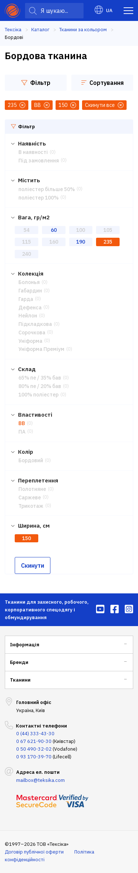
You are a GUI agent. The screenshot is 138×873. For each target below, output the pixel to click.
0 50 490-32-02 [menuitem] (34, 749)
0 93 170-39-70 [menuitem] (34, 757)
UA (104, 10)
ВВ (21, 423)
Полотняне (32, 489)
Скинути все (104, 105)
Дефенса (30, 307)
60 (54, 230)
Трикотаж (30, 506)
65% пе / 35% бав (39, 377)
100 (80, 230)
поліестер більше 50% (46, 189)
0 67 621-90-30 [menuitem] (34, 741)
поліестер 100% (38, 197)
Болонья (29, 282)
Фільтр (35, 82)
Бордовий (30, 460)
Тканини (20, 680)
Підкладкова (35, 324)
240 (26, 254)
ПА (21, 431)
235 (107, 241)
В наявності (33, 152)
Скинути (32, 565)
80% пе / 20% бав (39, 386)
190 (80, 241)
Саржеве (29, 497)
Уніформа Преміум (41, 349)
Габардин (30, 290)
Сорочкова (31, 332)
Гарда (25, 299)
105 (107, 230)
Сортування (102, 82)
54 (26, 230)
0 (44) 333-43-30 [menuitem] (35, 733)
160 (53, 241)
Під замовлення (38, 160)
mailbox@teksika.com (40, 780)
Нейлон (27, 315)
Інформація (24, 645)
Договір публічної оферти (34, 852)
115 (26, 241)
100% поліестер (38, 394)
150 (26, 538)
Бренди (19, 662)
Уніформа (30, 341)
